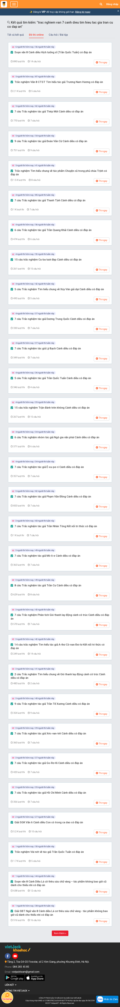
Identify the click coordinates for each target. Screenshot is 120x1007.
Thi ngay (101, 62)
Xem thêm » (60, 933)
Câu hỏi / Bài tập (58, 34)
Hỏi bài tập (7, 996)
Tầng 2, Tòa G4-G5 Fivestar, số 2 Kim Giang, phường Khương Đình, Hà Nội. (48, 961)
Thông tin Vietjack (17, 990)
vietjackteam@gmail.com (25, 971)
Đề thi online (36, 34)
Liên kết (10, 985)
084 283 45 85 (21, 966)
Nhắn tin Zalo (107, 999)
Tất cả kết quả (15, 34)
